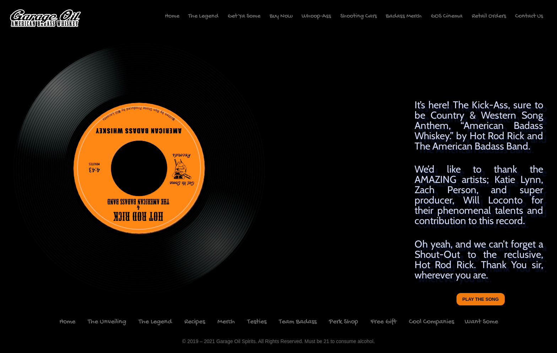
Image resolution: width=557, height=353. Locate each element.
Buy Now (281, 16)
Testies (256, 322)
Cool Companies (432, 322)
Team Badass (298, 322)
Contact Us (529, 16)
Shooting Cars (358, 16)
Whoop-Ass (316, 16)
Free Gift (383, 322)
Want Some (481, 322)
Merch (226, 322)
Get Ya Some (244, 16)
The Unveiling (107, 322)
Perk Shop (343, 322)
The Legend (203, 16)
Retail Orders (489, 16)
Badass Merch (404, 16)
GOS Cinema (447, 16)
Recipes (194, 322)
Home (172, 16)
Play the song (481, 299)
